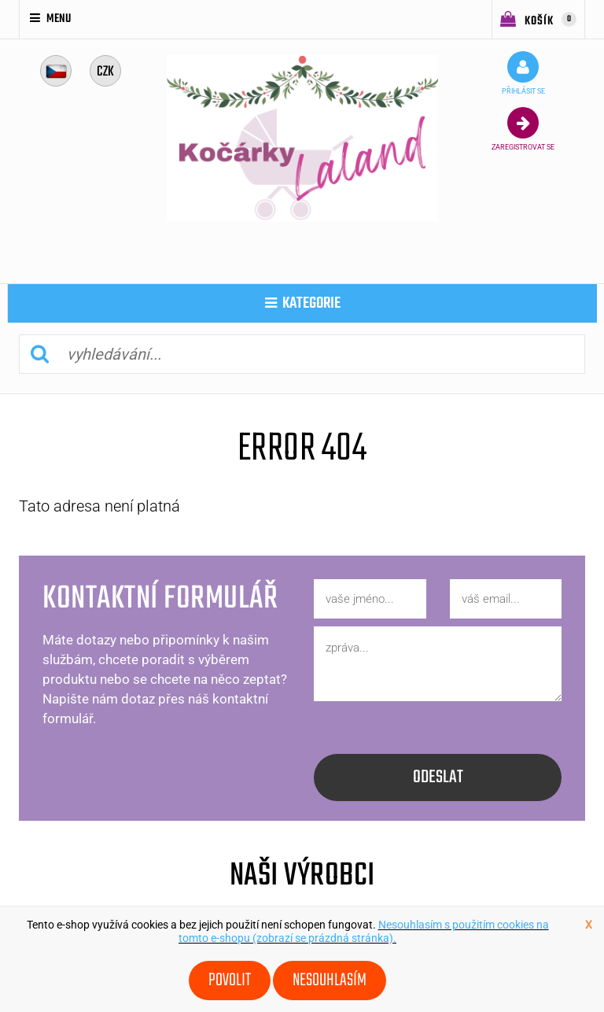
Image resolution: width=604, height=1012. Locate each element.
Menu (50, 18)
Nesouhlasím (329, 980)
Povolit (229, 980)
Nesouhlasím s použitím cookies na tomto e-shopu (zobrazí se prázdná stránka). (364, 931)
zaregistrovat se (523, 129)
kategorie (303, 303)
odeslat (438, 777)
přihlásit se (523, 73)
